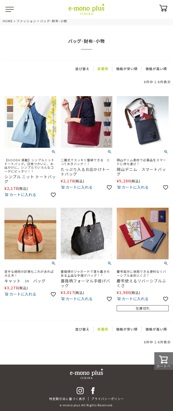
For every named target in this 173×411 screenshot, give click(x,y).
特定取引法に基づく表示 (67, 398)
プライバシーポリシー (107, 398)
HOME (8, 21)
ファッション (26, 21)
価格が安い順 (127, 68)
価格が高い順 (156, 68)
